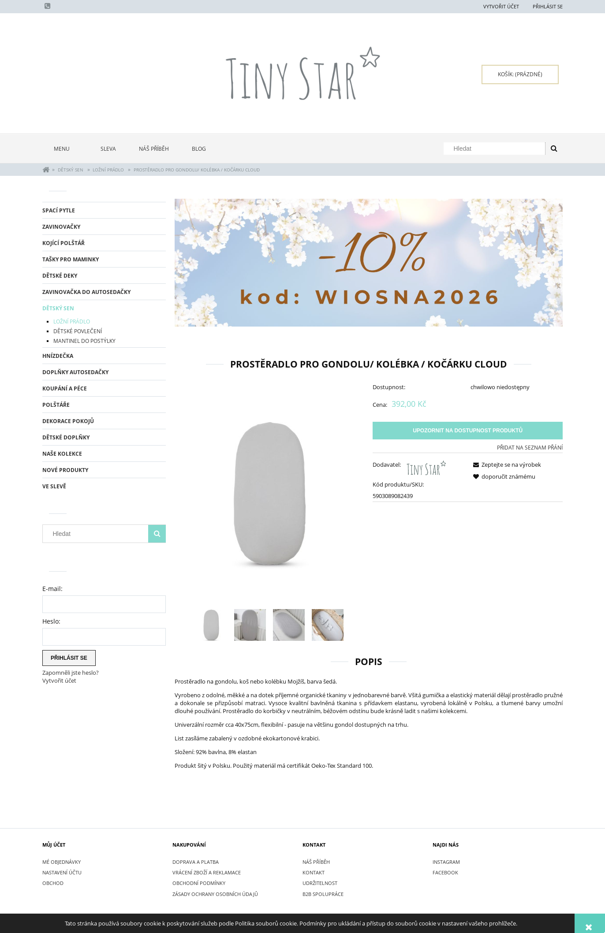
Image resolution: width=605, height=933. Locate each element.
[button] (505, 464)
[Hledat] (554, 148)
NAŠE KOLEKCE (62, 453)
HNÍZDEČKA (57, 356)
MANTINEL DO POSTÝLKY (84, 341)
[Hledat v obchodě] (496, 148)
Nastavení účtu (62, 872)
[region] (369, 263)
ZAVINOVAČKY (61, 226)
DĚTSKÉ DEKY (59, 275)
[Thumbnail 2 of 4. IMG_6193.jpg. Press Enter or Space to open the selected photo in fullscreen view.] (250, 625)
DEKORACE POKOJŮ (68, 421)
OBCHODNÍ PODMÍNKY (198, 883)
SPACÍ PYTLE (58, 210)
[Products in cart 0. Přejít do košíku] (520, 74)
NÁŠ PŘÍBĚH (316, 862)
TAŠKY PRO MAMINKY (70, 259)
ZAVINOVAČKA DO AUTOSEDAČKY (86, 292)
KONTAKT (313, 872)
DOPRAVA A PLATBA (195, 862)
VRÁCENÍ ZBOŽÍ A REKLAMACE (206, 872)
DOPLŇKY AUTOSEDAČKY (75, 372)
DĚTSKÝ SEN (58, 308)
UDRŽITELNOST (319, 883)
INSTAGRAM (446, 862)
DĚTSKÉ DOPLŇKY (66, 437)
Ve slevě (54, 486)
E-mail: (52, 588)
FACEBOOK (445, 872)
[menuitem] (65, 148)
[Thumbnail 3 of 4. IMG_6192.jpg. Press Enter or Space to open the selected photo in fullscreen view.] (289, 625)
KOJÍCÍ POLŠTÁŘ (63, 243)
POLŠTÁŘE (56, 405)
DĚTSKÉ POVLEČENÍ (77, 331)
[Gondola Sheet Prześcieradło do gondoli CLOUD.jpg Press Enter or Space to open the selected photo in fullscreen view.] (269, 493)
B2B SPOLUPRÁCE (323, 894)
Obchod (52, 883)
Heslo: (51, 621)
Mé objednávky (61, 862)
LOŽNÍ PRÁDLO (71, 321)
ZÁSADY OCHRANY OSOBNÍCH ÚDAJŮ (215, 894)
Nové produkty (65, 470)
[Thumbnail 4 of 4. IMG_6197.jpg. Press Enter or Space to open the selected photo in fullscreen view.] (328, 625)
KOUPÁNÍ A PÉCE (64, 388)
